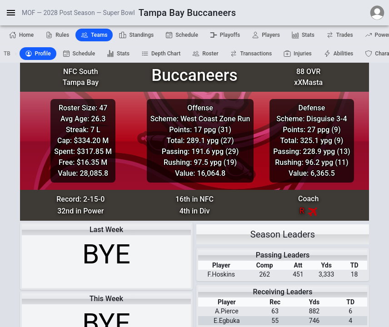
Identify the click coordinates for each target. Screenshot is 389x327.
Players (266, 35)
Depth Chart (160, 53)
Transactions (251, 53)
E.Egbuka (227, 320)
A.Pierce (227, 311)
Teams (94, 35)
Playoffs (225, 35)
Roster (205, 53)
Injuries (298, 53)
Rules (57, 35)
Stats (303, 35)
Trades (339, 35)
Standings (136, 35)
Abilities (339, 53)
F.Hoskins (221, 274)
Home (21, 35)
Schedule (181, 35)
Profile (38, 53)
